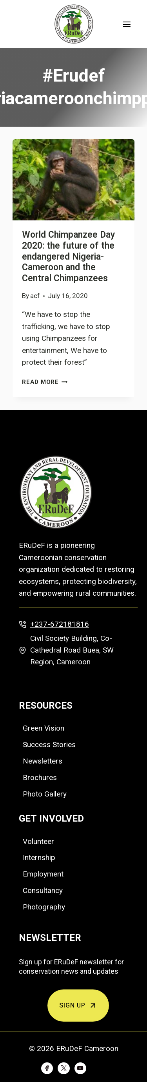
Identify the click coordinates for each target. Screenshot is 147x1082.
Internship (39, 857)
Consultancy (43, 890)
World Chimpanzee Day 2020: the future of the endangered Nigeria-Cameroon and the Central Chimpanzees (68, 256)
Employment (43, 873)
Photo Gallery (45, 793)
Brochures (40, 777)
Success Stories (49, 744)
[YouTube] (80, 1068)
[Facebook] (47, 1068)
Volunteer (38, 841)
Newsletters (42, 761)
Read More (45, 382)
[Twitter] (63, 1068)
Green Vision (43, 728)
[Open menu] (126, 24)
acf (35, 296)
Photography (44, 906)
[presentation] (73, 179)
